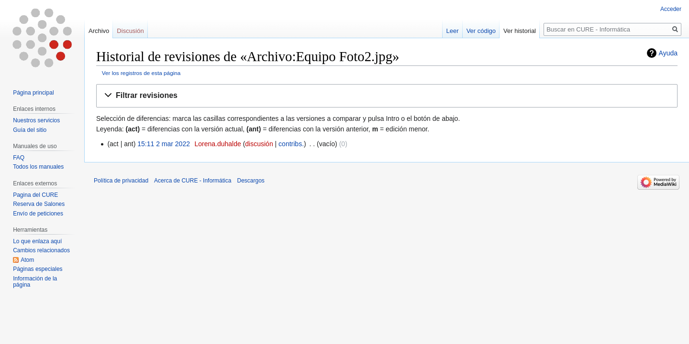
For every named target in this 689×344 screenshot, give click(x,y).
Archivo (99, 30)
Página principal (33, 92)
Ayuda (668, 53)
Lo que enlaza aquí (37, 241)
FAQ (18, 157)
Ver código (481, 30)
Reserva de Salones (39, 204)
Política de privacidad (121, 180)
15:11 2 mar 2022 (163, 144)
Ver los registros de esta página (141, 73)
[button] (386, 95)
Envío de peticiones (38, 213)
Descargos (250, 180)
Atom (27, 260)
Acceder (670, 9)
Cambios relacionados (41, 250)
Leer (452, 30)
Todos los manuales (38, 166)
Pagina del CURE (35, 195)
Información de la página (35, 282)
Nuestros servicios (36, 120)
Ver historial (519, 30)
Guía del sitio (29, 130)
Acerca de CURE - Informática (192, 180)
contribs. (291, 144)
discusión (259, 144)
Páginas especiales (37, 269)
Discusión (130, 30)
